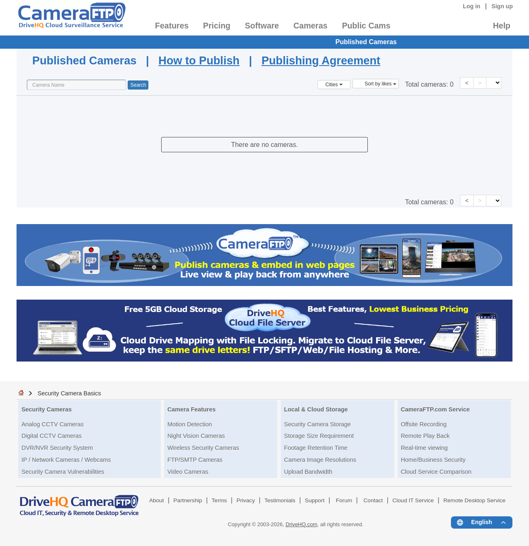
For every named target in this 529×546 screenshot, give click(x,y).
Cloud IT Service (413, 500)
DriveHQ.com (301, 524)
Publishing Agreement (321, 60)
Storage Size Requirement (319, 436)
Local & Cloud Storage (316, 409)
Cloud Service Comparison (436, 471)
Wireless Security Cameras (203, 447)
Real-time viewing (424, 447)
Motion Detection (189, 424)
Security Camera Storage (317, 424)
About (156, 500)
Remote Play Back (425, 436)
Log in (471, 6)
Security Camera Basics (69, 393)
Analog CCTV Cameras (52, 424)
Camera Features (191, 409)
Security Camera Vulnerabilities (62, 471)
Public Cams (366, 25)
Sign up (502, 6)
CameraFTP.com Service (435, 409)
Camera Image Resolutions (320, 459)
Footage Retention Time (316, 447)
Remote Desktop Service (474, 500)
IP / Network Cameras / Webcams (66, 459)
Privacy (245, 500)
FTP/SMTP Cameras (194, 459)
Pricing (216, 25)
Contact (373, 500)
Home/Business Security (433, 459)
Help (501, 25)
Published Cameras (366, 41)
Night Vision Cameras (196, 436)
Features (171, 25)
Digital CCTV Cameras (51, 436)
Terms (219, 500)
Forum (344, 500)
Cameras (310, 25)
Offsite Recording (424, 424)
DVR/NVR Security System (57, 447)
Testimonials (279, 500)
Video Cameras (187, 471)
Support (315, 500)
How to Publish (198, 60)
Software (262, 25)
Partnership (188, 500)
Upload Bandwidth (308, 471)
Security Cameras (46, 409)
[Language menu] (481, 522)
